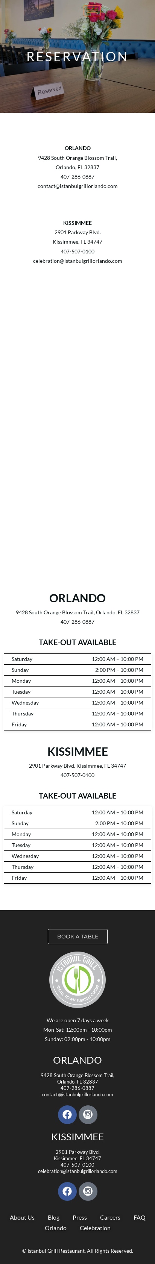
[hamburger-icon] (92, 10)
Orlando (77, 1060)
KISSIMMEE (77, 1137)
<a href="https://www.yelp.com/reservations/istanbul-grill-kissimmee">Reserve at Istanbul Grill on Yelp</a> (77, 384)
